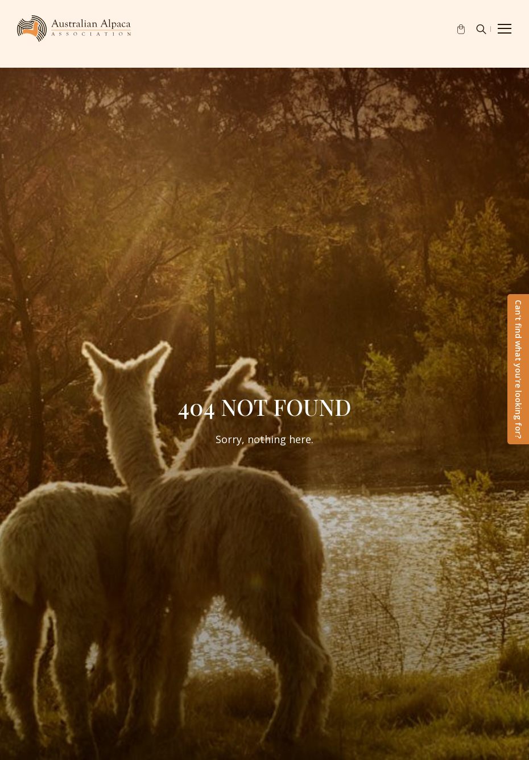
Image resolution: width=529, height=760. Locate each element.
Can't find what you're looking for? (518, 369)
